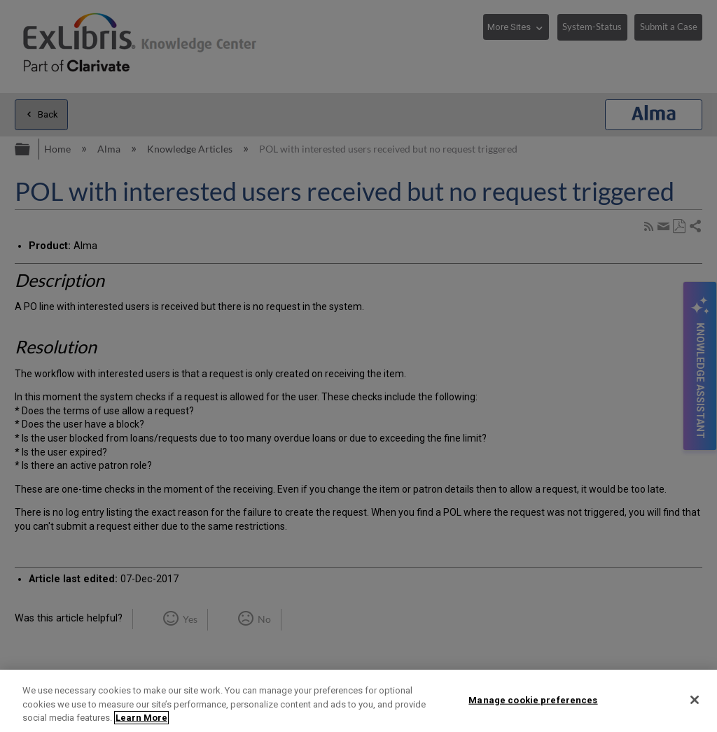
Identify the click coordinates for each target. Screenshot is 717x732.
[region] (358, 701)
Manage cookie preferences (532, 699)
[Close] (694, 699)
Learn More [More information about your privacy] (141, 717)
